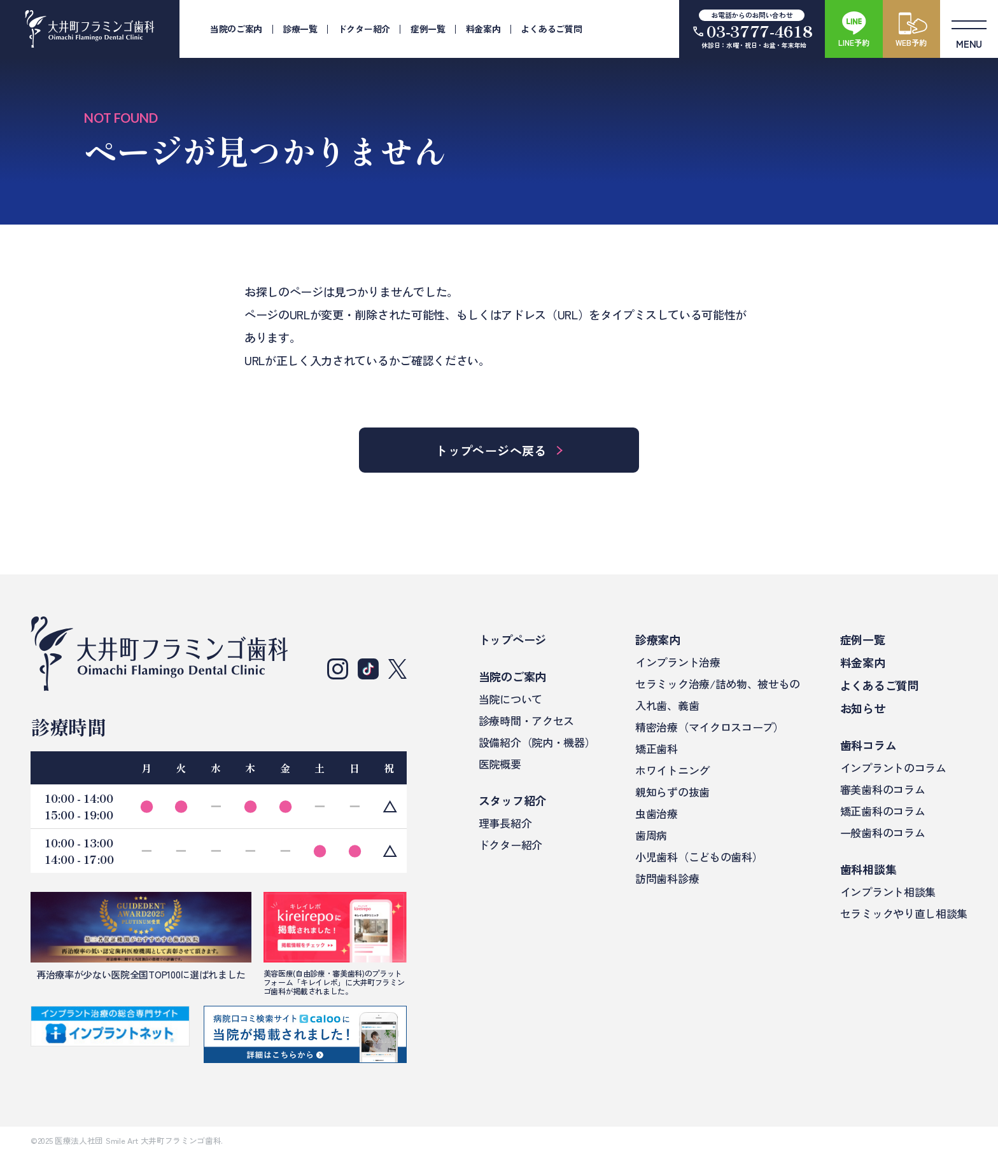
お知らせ (862, 708)
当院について (510, 699)
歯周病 (651, 835)
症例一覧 (428, 28)
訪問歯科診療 (667, 878)
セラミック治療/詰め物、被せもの (717, 684)
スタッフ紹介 (512, 800)
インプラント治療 (677, 662)
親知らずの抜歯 (672, 792)
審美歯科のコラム (882, 789)
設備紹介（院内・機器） (537, 742)
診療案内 (657, 639)
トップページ (512, 639)
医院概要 (500, 764)
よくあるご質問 (551, 28)
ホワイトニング (672, 770)
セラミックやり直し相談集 (903, 913)
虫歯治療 (656, 813)
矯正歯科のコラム (882, 811)
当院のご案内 (236, 28)
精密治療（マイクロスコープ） (709, 727)
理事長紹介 (505, 823)
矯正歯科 (656, 748)
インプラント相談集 (888, 892)
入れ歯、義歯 (667, 705)
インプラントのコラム (893, 767)
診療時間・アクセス (526, 720)
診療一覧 (300, 28)
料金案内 (483, 28)
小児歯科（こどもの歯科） (699, 857)
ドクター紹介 (364, 28)
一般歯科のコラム (882, 832)
